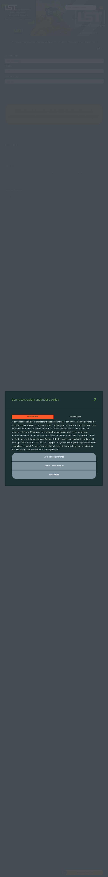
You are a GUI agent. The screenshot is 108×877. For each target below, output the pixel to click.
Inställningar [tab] (75, 416)
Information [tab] (32, 416)
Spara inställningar (54, 466)
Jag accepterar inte (54, 457)
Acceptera (54, 474)
